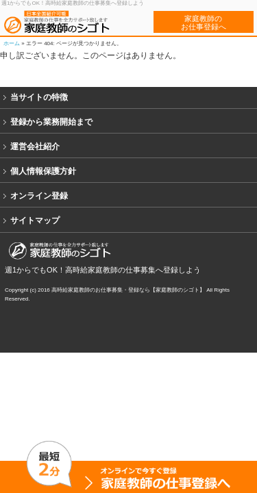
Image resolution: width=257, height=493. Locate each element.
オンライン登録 (39, 196)
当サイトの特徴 (39, 97)
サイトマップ (35, 220)
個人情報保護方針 (43, 171)
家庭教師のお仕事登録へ (203, 22)
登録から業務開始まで (51, 122)
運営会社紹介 (35, 146)
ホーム (11, 43)
